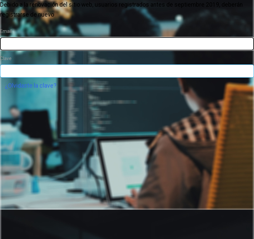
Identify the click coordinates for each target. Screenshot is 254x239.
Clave (6, 58)
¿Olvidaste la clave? (30, 85)
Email (6, 31)
